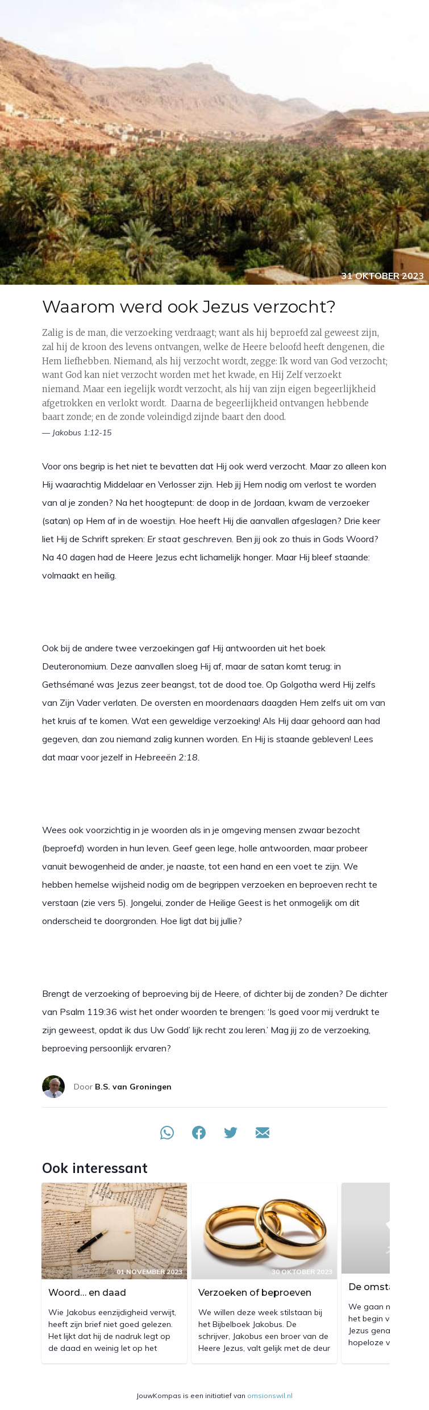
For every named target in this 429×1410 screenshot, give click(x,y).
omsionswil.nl (270, 1395)
